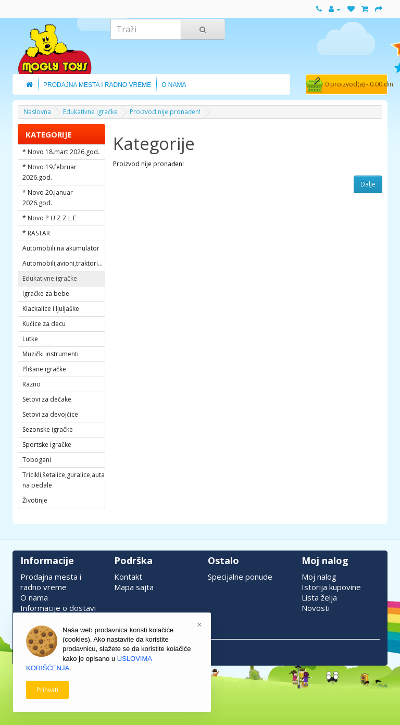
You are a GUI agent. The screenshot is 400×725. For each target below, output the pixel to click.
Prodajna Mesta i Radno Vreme (97, 85)
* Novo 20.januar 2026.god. (47, 197)
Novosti (316, 608)
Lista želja (319, 597)
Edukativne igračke (90, 111)
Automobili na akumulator (60, 248)
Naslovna (37, 111)
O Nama (173, 85)
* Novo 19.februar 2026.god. (49, 172)
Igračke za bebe (45, 293)
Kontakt (128, 576)
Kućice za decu (44, 323)
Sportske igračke (46, 444)
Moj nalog (319, 576)
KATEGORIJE (49, 134)
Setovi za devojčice (50, 414)
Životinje (34, 500)
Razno (31, 384)
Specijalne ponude (240, 576)
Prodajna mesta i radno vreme (50, 581)
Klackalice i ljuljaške (50, 308)
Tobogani (36, 459)
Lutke (30, 338)
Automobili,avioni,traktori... (62, 263)
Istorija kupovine (331, 587)
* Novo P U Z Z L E (49, 218)
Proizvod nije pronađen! (165, 111)
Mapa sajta (134, 587)
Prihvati (47, 689)
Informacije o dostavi (58, 608)
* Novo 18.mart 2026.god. (60, 151)
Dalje (368, 184)
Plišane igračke (44, 369)
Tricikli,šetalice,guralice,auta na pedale (63, 480)
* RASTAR (36, 233)
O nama (34, 597)
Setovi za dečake (46, 399)
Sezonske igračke (47, 429)
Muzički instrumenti (50, 353)
